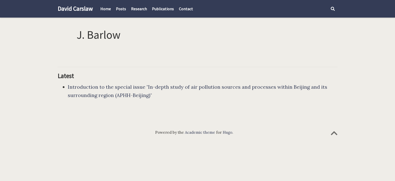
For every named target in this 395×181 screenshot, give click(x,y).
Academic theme (200, 132)
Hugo (227, 132)
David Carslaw (75, 9)
